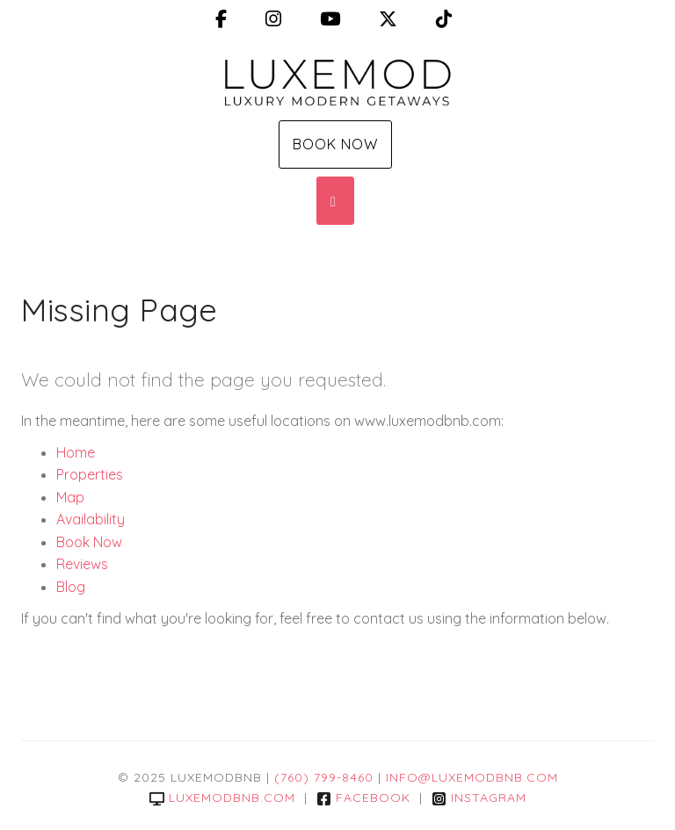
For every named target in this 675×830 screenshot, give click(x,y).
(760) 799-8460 (324, 777)
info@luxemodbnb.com (472, 777)
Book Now (335, 144)
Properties (89, 474)
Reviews (82, 564)
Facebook (363, 797)
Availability (90, 519)
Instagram (479, 797)
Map (70, 497)
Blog (70, 586)
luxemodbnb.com (222, 797)
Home (75, 452)
